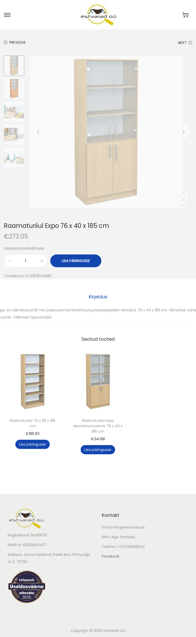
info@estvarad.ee (129, 527)
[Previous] (38, 132)
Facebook (110, 556)
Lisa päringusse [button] (32, 444)
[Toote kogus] (25, 260)
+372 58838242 (131, 546)
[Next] (183, 132)
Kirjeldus (98, 296)
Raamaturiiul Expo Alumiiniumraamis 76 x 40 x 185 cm (97, 426)
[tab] (98, 296)
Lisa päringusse (76, 260)
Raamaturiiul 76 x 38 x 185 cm (32, 423)
